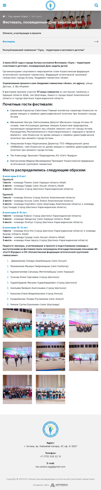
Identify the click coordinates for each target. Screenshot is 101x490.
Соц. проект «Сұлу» (18, 16)
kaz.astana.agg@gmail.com (50, 466)
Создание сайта (41, 485)
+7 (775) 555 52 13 (50, 456)
